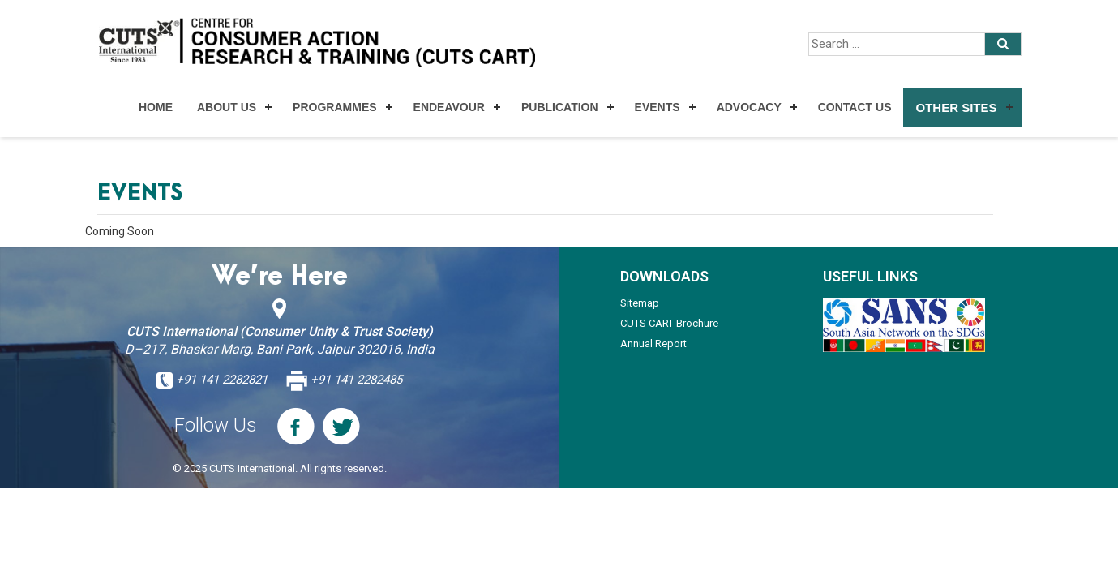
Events (657, 107)
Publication (559, 107)
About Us (226, 107)
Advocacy (749, 107)
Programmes (334, 107)
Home (156, 107)
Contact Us (855, 107)
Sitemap (639, 303)
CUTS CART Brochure (669, 323)
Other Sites (955, 107)
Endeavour (449, 107)
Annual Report (653, 343)
